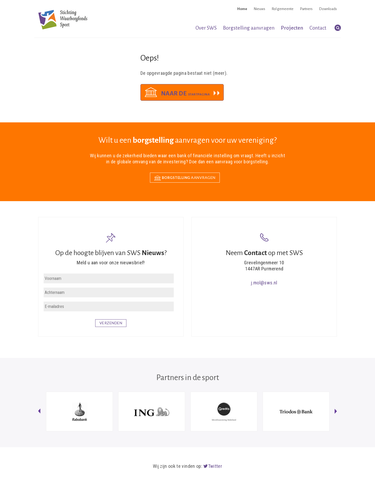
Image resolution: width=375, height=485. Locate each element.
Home (242, 9)
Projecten (292, 28)
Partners (306, 9)
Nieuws (259, 9)
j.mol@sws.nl (264, 282)
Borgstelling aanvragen (249, 28)
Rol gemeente (283, 9)
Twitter (212, 466)
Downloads (328, 9)
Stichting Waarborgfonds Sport (63, 19)
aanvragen (185, 178)
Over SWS (206, 28)
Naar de (185, 93)
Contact (317, 28)
